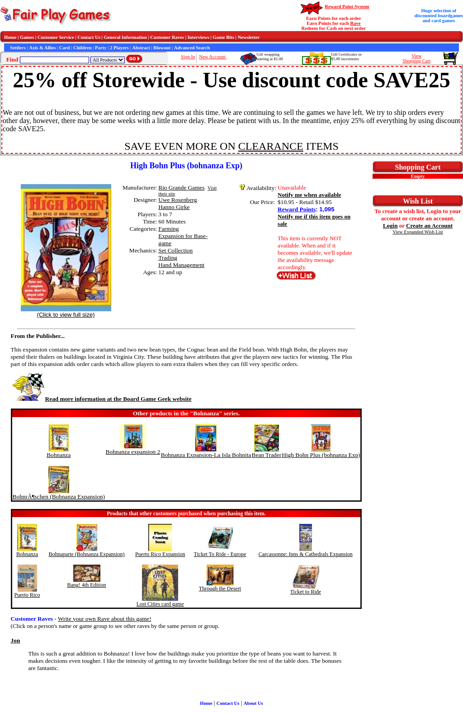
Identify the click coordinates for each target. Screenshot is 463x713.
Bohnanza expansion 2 (133, 451)
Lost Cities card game (160, 604)
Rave (355, 23)
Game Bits (223, 37)
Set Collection (175, 250)
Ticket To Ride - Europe (220, 554)
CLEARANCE (270, 146)
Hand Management (181, 264)
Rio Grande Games (181, 187)
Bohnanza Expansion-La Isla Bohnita (206, 455)
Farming (168, 228)
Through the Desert (220, 588)
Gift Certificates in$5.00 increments (346, 56)
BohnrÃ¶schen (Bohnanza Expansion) (59, 496)
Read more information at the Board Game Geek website (101, 398)
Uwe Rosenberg (177, 199)
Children (82, 47)
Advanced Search (192, 47)
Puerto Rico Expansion (160, 554)
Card (64, 47)
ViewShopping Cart (416, 58)
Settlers (17, 47)
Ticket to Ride (305, 592)
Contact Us (88, 37)
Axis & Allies (42, 47)
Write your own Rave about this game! (104, 618)
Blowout (161, 47)
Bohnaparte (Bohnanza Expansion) (87, 554)
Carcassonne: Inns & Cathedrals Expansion (306, 554)
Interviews (198, 37)
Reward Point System (347, 6)
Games (27, 37)
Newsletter (249, 37)
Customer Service (56, 37)
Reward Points (297, 209)
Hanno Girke (173, 207)
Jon (15, 640)
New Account (213, 56)
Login (390, 225)
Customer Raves (167, 37)
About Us (253, 703)
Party (100, 47)
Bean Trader (267, 455)
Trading (167, 257)
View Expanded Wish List (417, 231)
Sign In (188, 56)
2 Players (119, 47)
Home (10, 37)
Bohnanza (59, 455)
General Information (125, 37)
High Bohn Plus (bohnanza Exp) (321, 455)
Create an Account (429, 225)
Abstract (141, 47)
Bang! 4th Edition (86, 585)
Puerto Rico (27, 595)
